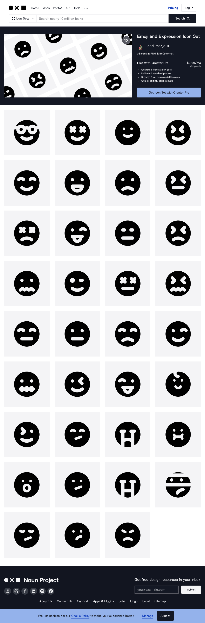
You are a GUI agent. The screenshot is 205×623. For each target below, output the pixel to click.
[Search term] (103, 18)
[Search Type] (22, 18)
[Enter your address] (157, 590)
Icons (46, 8)
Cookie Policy (80, 616)
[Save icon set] (126, 40)
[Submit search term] (182, 18)
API (68, 8)
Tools (77, 8)
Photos (57, 8)
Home (35, 8)
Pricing (173, 8)
